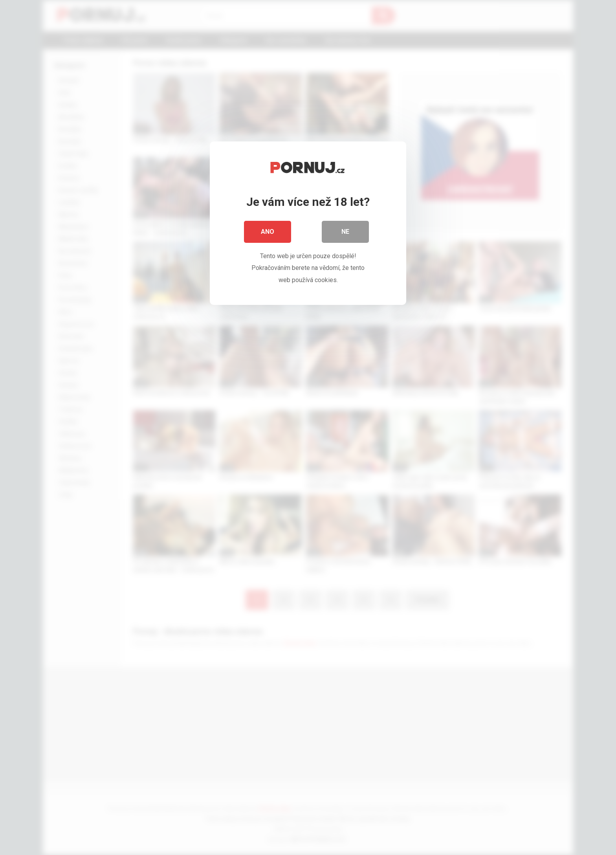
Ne (345, 231)
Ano (267, 231)
